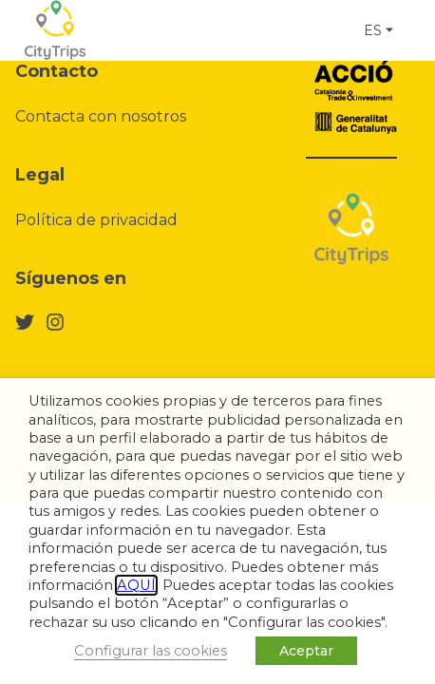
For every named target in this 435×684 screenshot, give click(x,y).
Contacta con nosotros (100, 116)
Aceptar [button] (306, 650)
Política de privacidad (96, 220)
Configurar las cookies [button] (150, 650)
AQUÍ (136, 585)
